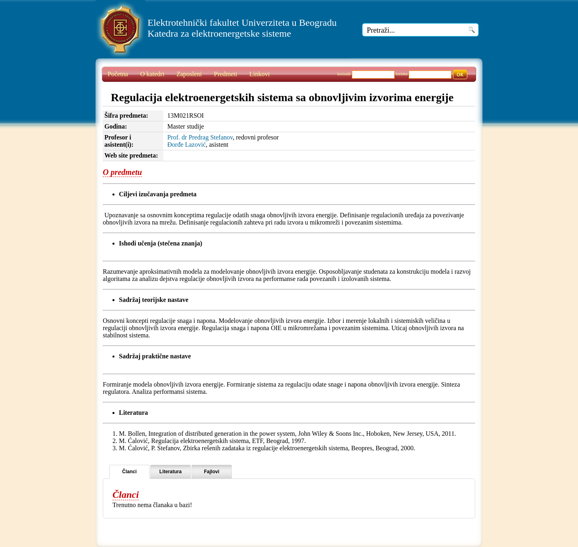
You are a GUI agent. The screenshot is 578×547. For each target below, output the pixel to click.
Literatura (170, 471)
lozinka (402, 74)
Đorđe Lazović (186, 144)
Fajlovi (211, 471)
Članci (129, 471)
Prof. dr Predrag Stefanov (200, 137)
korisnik (344, 74)
